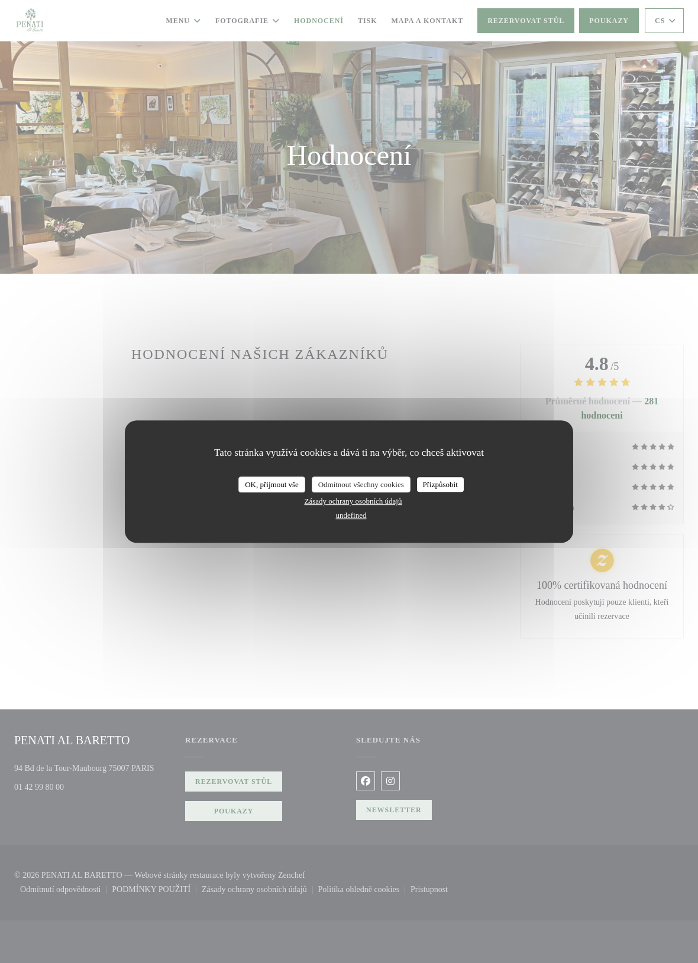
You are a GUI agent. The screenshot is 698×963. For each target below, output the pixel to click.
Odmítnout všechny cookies (361, 484)
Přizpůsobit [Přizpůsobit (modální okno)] (440, 484)
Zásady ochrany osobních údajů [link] (353, 501)
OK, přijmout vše (272, 484)
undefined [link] (351, 515)
